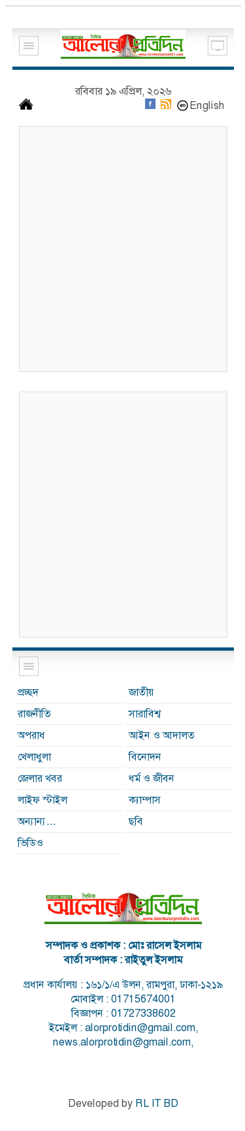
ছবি (136, 821)
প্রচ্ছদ (28, 692)
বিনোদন (145, 757)
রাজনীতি (34, 713)
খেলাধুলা (34, 757)
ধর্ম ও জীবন (151, 778)
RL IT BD (156, 1103)
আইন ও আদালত (162, 735)
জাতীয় (141, 692)
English (207, 105)
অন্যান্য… (37, 821)
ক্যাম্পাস (145, 800)
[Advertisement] (122, 249)
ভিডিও (30, 843)
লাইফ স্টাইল (42, 800)
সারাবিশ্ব (145, 713)
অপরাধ (31, 735)
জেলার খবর (40, 778)
